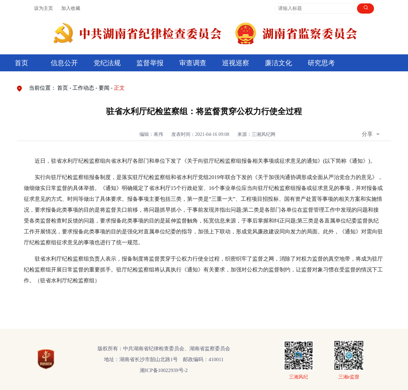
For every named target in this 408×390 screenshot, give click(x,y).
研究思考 (321, 63)
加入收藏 (70, 8)
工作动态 (83, 88)
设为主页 (43, 8)
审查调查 (192, 63)
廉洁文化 (278, 63)
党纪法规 (107, 63)
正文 (119, 88)
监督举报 (150, 63)
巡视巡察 (235, 63)
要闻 (104, 88)
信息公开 (64, 63)
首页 (21, 63)
